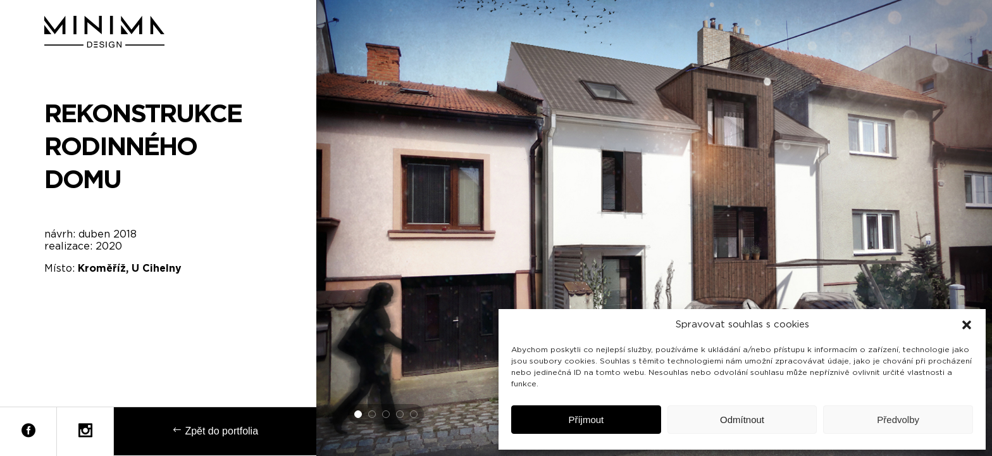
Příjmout (586, 419)
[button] (966, 325)
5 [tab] (414, 415)
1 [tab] (359, 415)
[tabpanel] (654, 228)
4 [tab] (400, 415)
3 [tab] (386, 415)
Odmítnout (742, 419)
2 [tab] (372, 415)
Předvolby (898, 419)
